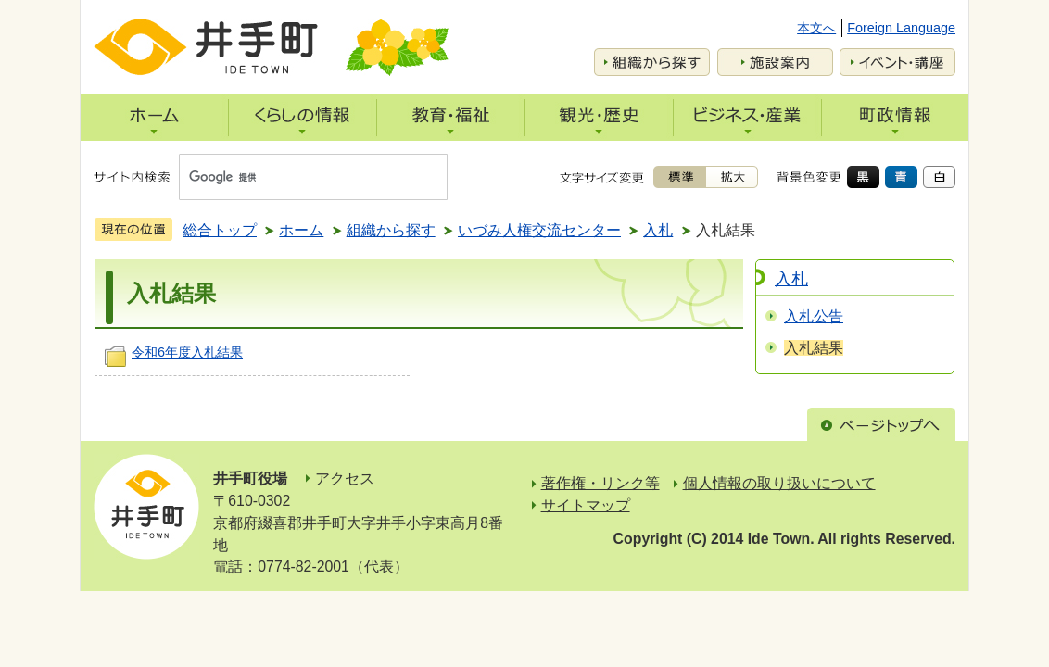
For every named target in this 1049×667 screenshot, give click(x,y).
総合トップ (220, 230)
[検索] (295, 177)
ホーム (301, 230)
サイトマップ (585, 505)
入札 (658, 230)
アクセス (344, 478)
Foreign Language (901, 27)
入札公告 (813, 316)
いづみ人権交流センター (539, 230)
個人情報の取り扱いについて (779, 483)
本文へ (816, 27)
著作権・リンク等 (600, 483)
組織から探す (391, 230)
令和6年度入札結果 (187, 352)
